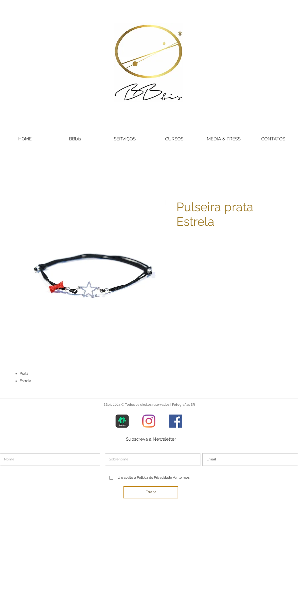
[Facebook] (175, 421)
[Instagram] (148, 421)
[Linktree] (122, 421)
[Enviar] (150, 492)
